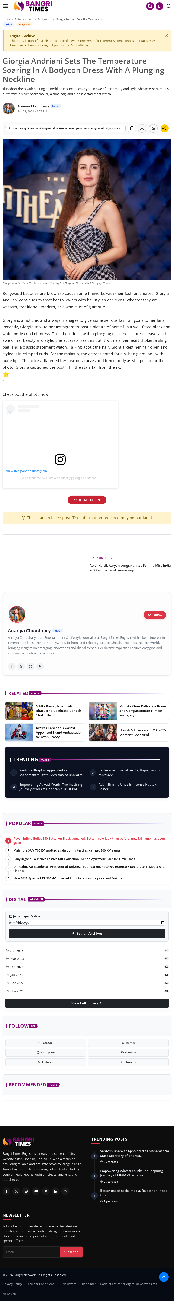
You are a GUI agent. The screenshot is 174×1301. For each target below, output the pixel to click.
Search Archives (87, 933)
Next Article (101, 558)
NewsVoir (9, 1294)
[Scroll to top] (164, 1277)
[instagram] (30, 666)
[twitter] (21, 666)
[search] (168, 6)
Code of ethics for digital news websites (128, 1284)
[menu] (6, 6)
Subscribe (71, 1252)
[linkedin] (128, 1062)
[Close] (166, 35)
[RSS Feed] (65, 1191)
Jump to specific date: (25, 916)
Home (6, 19)
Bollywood (44, 19)
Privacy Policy (12, 1284)
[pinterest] (45, 1062)
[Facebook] (6, 1191)
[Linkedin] (55, 1191)
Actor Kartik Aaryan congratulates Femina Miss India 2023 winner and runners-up (130, 567)
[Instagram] (26, 1191)
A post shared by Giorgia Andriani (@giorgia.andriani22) (60, 478)
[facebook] (12, 666)
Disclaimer (88, 1284)
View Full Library (87, 1003)
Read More (87, 500)
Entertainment (24, 19)
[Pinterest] (45, 1191)
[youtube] (128, 1053)
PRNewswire (68, 1284)
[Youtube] (36, 1191)
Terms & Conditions (40, 1284)
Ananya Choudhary (29, 630)
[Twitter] (16, 1191)
